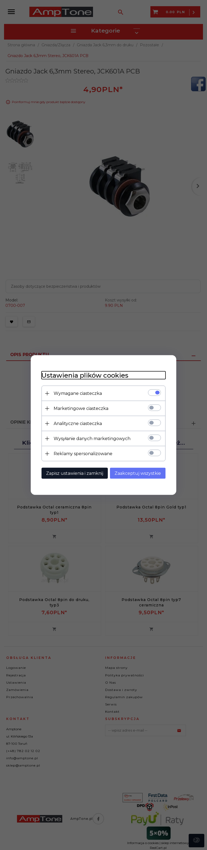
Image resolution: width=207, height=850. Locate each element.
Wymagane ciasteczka (78, 393)
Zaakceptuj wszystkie (138, 473)
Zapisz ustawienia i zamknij (74, 473)
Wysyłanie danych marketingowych (92, 438)
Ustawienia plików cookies (85, 375)
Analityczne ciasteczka (78, 423)
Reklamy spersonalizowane (83, 453)
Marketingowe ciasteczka (81, 408)
